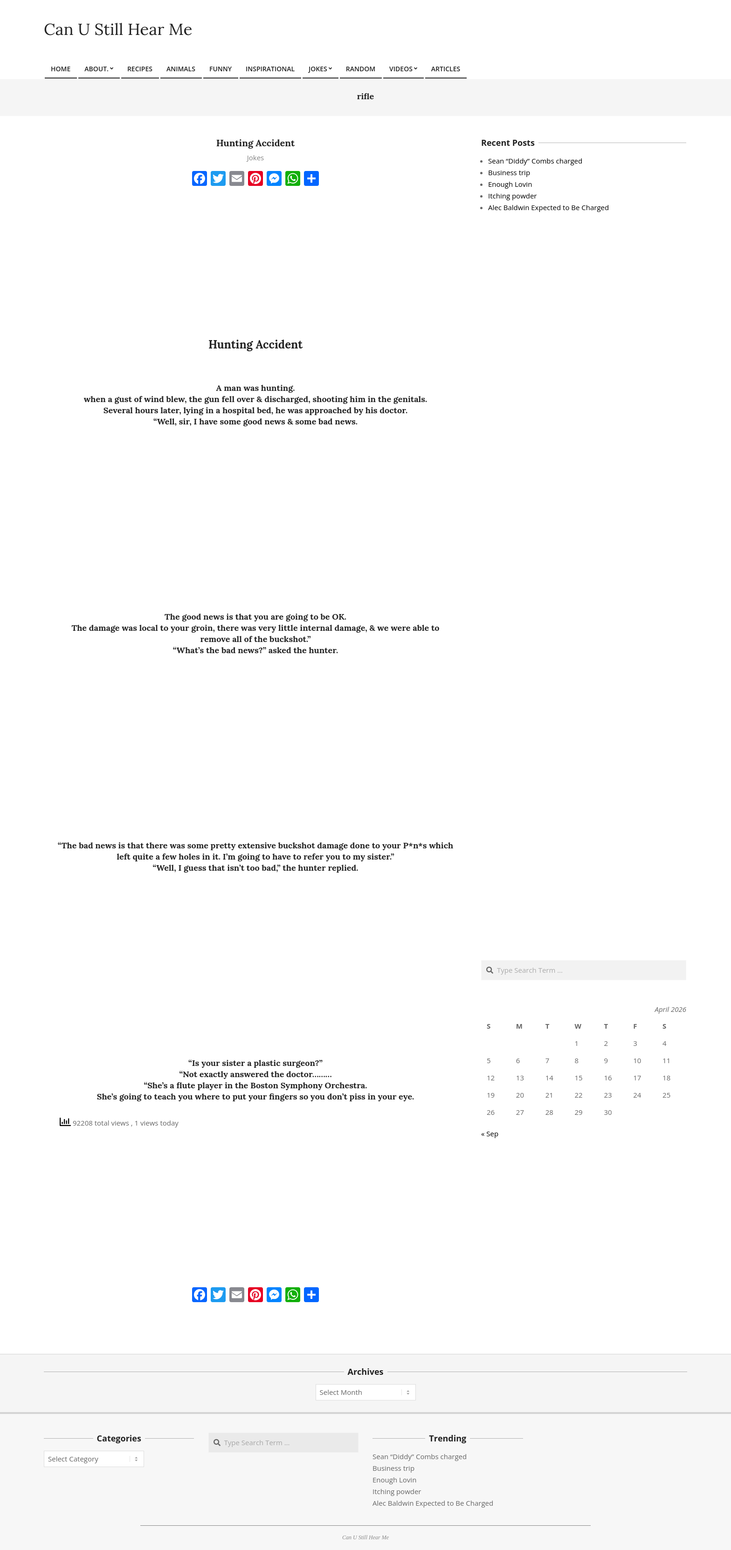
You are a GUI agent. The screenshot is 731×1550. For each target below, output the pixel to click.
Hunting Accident (255, 143)
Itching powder (512, 195)
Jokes (255, 157)
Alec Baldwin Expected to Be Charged (548, 207)
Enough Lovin (510, 184)
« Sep (489, 1133)
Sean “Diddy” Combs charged (535, 160)
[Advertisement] (255, 260)
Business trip (509, 172)
